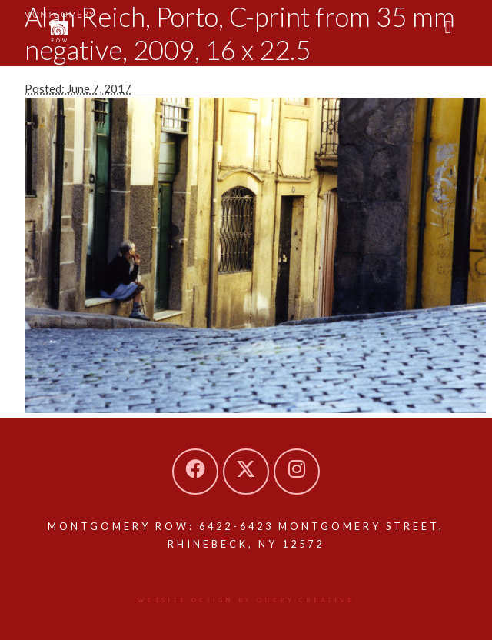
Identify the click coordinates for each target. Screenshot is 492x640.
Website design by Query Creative (246, 600)
